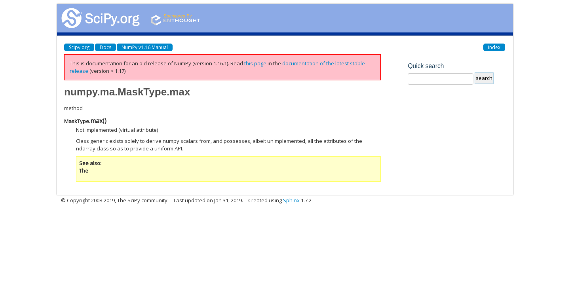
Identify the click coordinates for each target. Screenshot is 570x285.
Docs (105, 47)
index (494, 47)
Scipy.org (79, 47)
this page (255, 63)
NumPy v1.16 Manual (145, 47)
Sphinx (291, 200)
